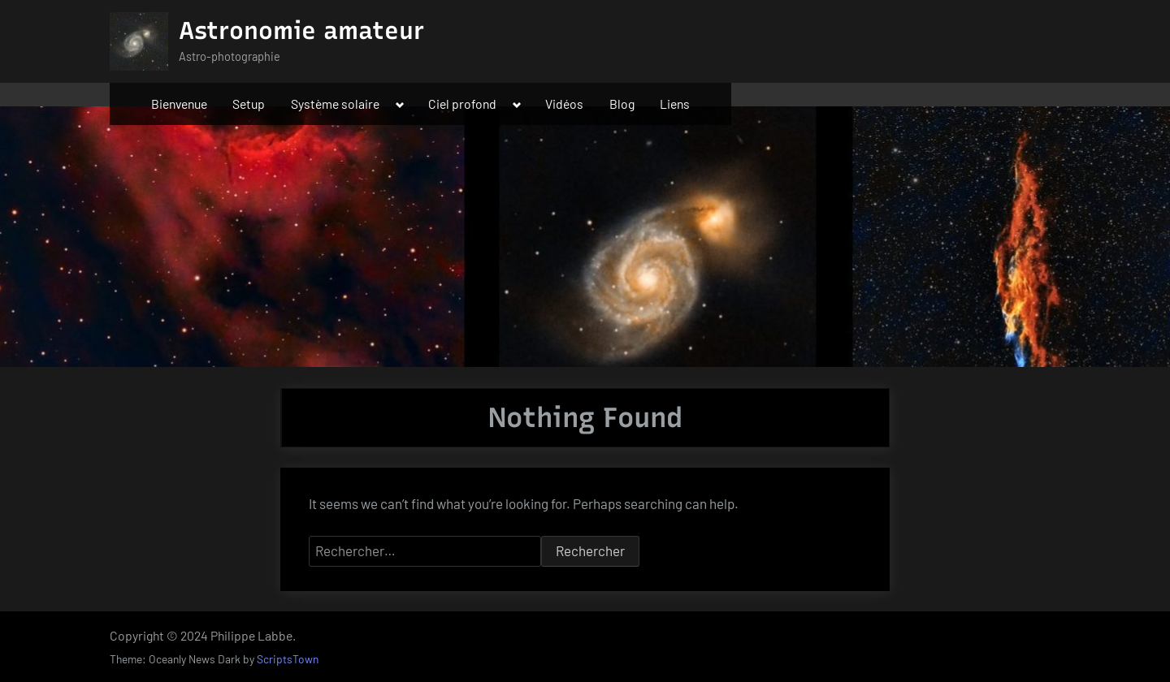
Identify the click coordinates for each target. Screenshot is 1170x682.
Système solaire (335, 103)
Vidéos (564, 103)
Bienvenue (179, 103)
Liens (675, 103)
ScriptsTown (287, 659)
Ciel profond (462, 103)
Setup (248, 103)
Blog (622, 103)
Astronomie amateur (301, 30)
